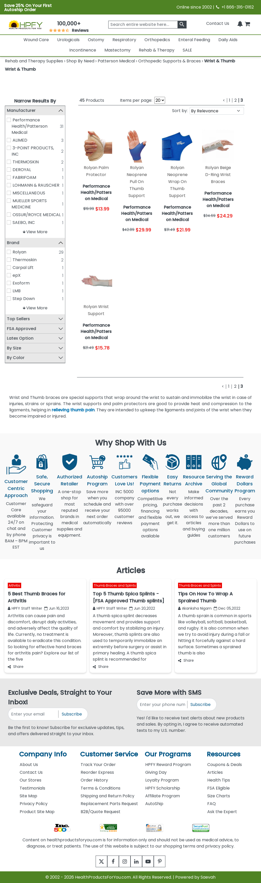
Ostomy (96, 40)
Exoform (21, 283)
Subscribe (72, 714)
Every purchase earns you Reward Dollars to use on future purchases (245, 523)
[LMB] (9, 291)
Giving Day (156, 772)
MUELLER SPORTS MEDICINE (29, 204)
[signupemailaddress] (33, 714)
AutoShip (154, 804)
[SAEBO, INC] (9, 222)
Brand (13, 243)
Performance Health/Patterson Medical (29, 126)
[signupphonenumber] (162, 704)
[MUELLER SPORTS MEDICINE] (9, 201)
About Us (29, 765)
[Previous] (223, 100)
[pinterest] (166, 861)
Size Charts (218, 796)
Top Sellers (18, 319)
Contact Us (217, 23)
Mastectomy (117, 50)
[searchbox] (147, 24)
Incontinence (82, 50)
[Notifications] (240, 23)
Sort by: (180, 111)
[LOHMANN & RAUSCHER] (9, 185)
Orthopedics (157, 40)
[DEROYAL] (9, 169)
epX (17, 275)
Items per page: (136, 100)
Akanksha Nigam (195, 608)
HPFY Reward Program (168, 765)
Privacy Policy (34, 804)
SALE (187, 50)
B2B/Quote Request (100, 812)
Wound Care (36, 40)
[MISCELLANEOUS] (9, 193)
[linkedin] (137, 861)
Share (16, 666)
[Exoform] (9, 283)
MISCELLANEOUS (29, 193)
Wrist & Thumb (20, 69)
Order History (94, 780)
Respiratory (124, 40)
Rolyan (19, 252)
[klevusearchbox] (182, 24)
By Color (15, 358)
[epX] (9, 275)
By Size (14, 348)
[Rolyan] (9, 252)
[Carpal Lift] (9, 267)
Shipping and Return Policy (107, 796)
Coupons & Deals (224, 765)
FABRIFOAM (24, 177)
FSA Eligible (218, 788)
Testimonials (32, 788)
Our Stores (30, 780)
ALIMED (20, 140)
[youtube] (152, 861)
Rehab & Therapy (156, 50)
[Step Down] (9, 298)
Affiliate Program (162, 796)
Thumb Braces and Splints (115, 585)
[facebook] (109, 861)
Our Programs (168, 754)
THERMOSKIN (26, 162)
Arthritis (14, 585)
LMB (17, 291)
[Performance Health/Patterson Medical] (9, 120)
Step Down (24, 299)
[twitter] (95, 861)
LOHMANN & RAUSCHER (36, 185)
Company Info (43, 754)
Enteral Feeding (194, 40)
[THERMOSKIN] (9, 162)
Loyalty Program (162, 780)
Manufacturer (21, 110)
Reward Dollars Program (245, 483)
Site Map (28, 796)
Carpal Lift (23, 268)
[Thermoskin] (9, 260)
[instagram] (123, 861)
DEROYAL (22, 170)
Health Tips (218, 780)
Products (91, 100)
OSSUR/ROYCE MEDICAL (37, 215)
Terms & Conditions (100, 788)
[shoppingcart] (247, 23)
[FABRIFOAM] (9, 177)
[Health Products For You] (25, 24)
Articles (215, 772)
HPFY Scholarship (162, 788)
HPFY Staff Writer (25, 608)
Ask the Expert (222, 812)
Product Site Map (37, 812)
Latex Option (20, 338)
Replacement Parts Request (109, 804)
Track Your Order (98, 765)
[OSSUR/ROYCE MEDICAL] (9, 215)
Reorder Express (97, 772)
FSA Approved (21, 329)
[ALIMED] (9, 140)
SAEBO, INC (24, 222)
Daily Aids (227, 40)
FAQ (211, 804)
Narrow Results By (35, 101)
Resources (223, 754)
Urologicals (68, 40)
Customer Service (109, 754)
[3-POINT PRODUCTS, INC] (9, 148)
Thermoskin (25, 260)
